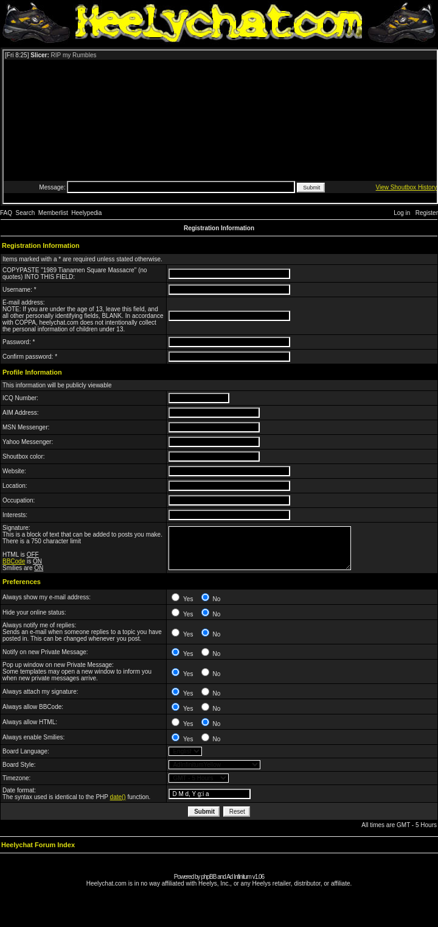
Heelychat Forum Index (38, 844)
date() (118, 797)
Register (426, 213)
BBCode (13, 561)
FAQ (6, 213)
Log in (402, 213)
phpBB (208, 876)
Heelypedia (86, 213)
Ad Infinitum (238, 876)
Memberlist (53, 213)
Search (25, 213)
